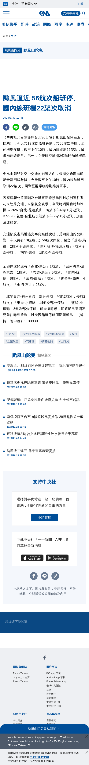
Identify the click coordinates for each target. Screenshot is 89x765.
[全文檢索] (84, 14)
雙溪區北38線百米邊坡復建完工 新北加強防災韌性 (46, 366)
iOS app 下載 (53, 673)
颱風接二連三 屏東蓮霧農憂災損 (31, 451)
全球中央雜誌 (53, 685)
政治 (36, 24)
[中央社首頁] (44, 13)
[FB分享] (6, 127)
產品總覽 (51, 720)
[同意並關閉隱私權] (86, 753)
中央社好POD (53, 706)
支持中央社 (71, 13)
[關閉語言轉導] (86, 737)
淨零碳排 (51, 693)
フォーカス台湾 (21, 677)
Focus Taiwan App (56, 681)
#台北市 (11, 334)
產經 (69, 24)
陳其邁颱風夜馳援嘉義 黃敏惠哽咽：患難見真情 (43, 383)
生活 (13, 36)
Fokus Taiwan (20, 681)
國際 (47, 24)
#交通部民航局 (31, 334)
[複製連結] (25, 127)
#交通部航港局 (55, 334)
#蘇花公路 (46, 341)
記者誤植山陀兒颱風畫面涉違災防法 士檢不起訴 (43, 400)
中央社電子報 (53, 702)
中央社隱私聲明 (39, 757)
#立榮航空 (12, 341)
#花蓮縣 (29, 341)
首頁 (5, 36)
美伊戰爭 (9, 24)
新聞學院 (51, 698)
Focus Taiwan (20, 673)
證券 (80, 24)
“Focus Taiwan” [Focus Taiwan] (18, 745)
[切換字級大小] (35, 127)
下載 (80, 3)
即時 (24, 24)
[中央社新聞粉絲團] (44, 658)
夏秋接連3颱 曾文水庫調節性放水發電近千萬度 (42, 434)
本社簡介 (18, 720)
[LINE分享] (16, 127)
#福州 (73, 334)
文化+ (49, 689)
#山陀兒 (64, 341)
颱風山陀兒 (23, 355)
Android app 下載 (55, 677)
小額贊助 (45, 517)
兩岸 (58, 24)
